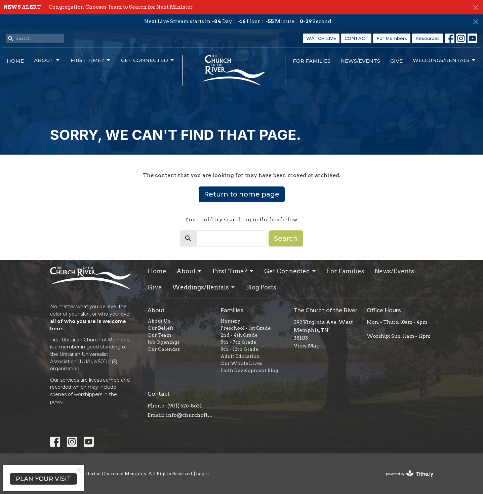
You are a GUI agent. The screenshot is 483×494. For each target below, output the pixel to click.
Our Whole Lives (241, 363)
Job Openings (163, 342)
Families (231, 310)
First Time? (91, 60)
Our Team (159, 335)
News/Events (360, 61)
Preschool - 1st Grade (245, 328)
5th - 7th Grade (238, 342)
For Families (311, 61)
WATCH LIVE (321, 38)
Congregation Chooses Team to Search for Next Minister (121, 7)
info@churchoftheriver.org (190, 415)
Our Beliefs (161, 328)
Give (396, 61)
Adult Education (240, 356)
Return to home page (241, 194)
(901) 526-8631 (184, 406)
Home (15, 61)
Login (202, 473)
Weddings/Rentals (444, 60)
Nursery (230, 321)
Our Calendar (164, 349)
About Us (159, 321)
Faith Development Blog (249, 370)
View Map (307, 346)
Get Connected (148, 60)
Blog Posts (261, 287)
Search (286, 238)
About (47, 60)
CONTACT (356, 38)
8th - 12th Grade (239, 349)
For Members (391, 38)
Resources (427, 38)
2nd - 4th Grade (238, 335)
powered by (409, 473)
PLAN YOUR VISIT (43, 479)
